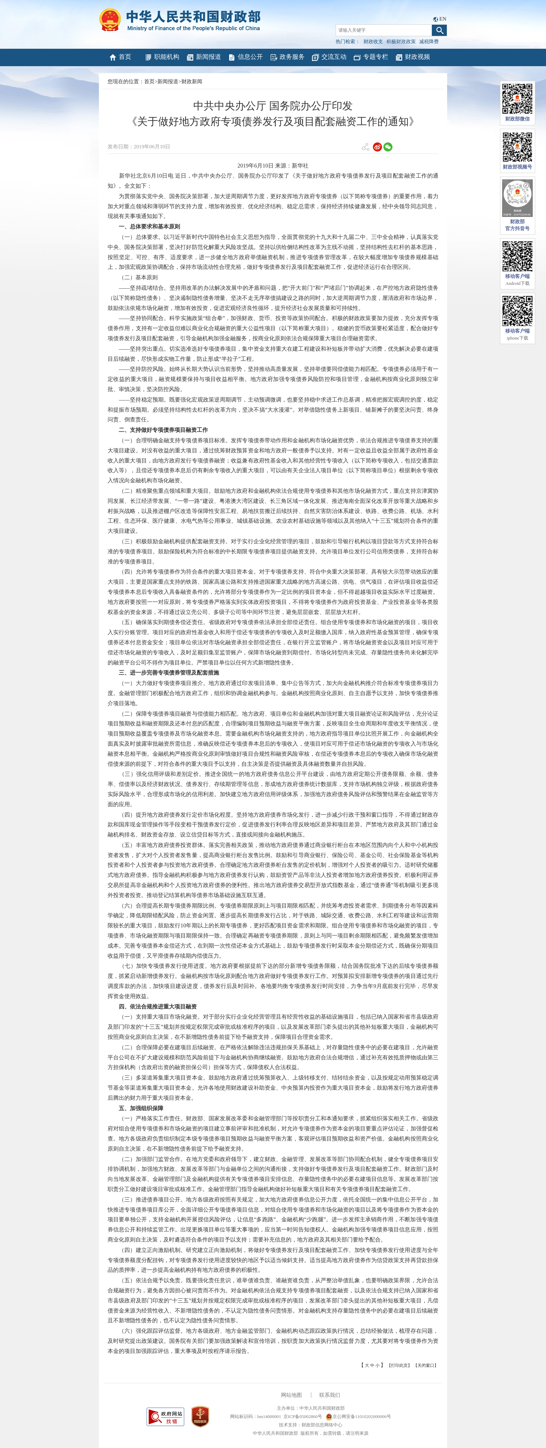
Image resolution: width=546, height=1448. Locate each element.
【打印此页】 (399, 1365)
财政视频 (412, 57)
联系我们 (329, 1395)
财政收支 (373, 41)
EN (442, 19)
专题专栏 (370, 57)
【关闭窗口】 (425, 1365)
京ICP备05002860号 (302, 1416)
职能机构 (161, 57)
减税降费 (429, 41)
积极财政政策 (401, 41)
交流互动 (328, 57)
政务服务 (287, 57)
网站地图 (291, 1395)
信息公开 (245, 57)
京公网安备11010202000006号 (358, 1416)
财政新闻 (191, 81)
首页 (120, 57)
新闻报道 (203, 57)
